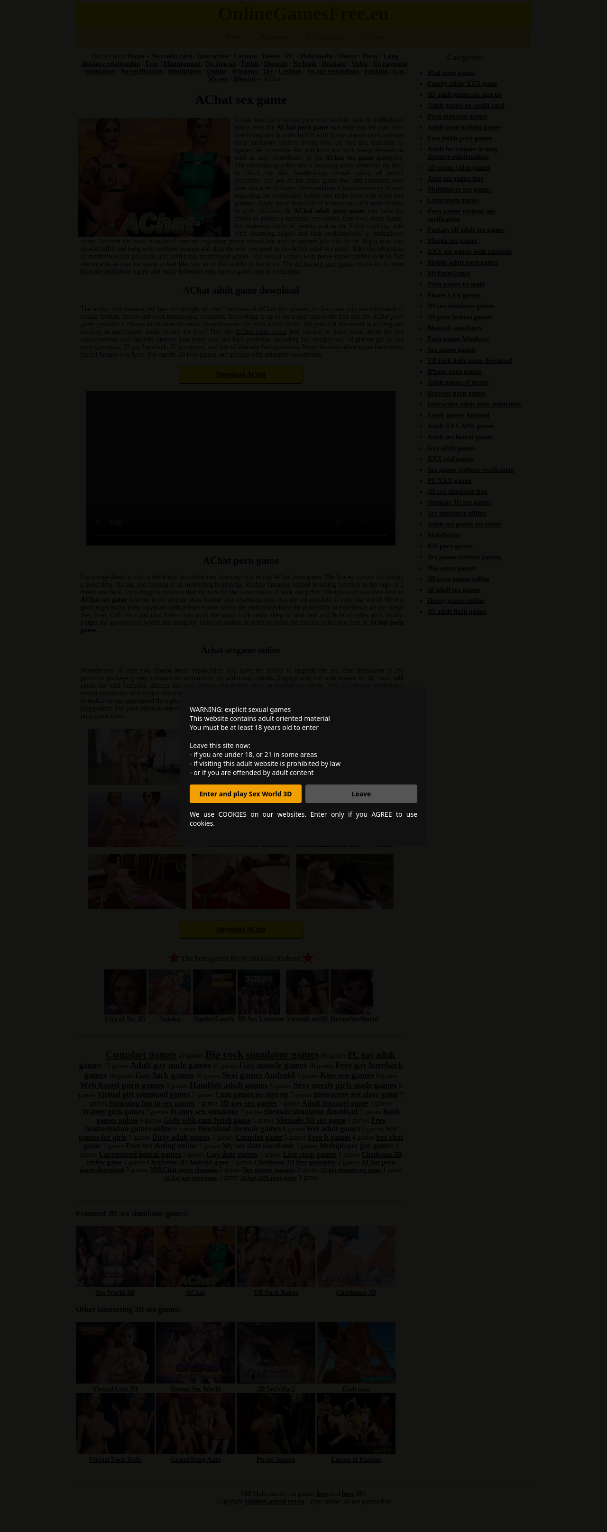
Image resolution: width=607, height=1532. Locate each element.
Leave (361, 793)
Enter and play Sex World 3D (246, 793)
